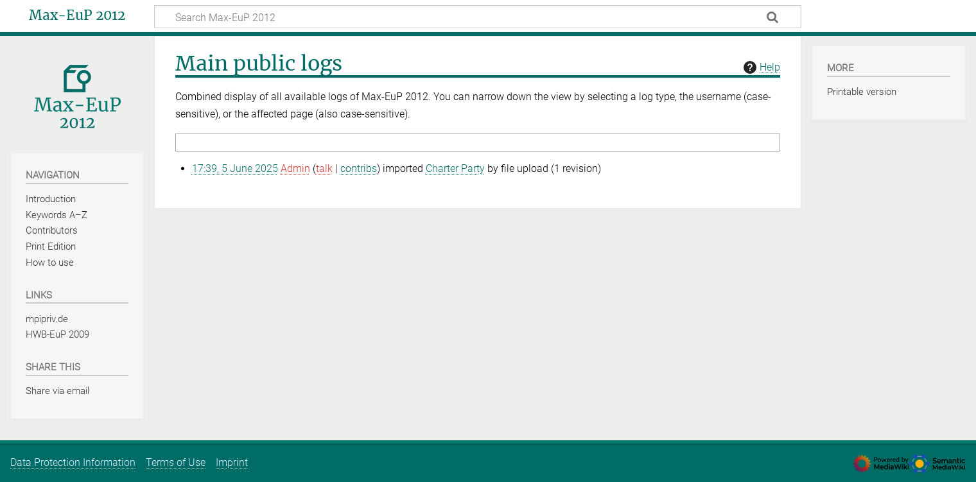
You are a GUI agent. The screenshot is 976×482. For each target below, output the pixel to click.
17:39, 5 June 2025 (235, 168)
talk (324, 168)
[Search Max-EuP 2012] (478, 17)
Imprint (232, 462)
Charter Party (455, 168)
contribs (358, 168)
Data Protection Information (72, 462)
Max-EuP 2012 (77, 15)
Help (760, 67)
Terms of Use (175, 462)
